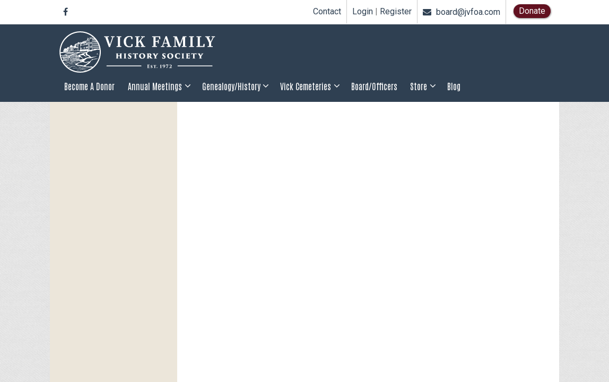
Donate (532, 11)
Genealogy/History (231, 86)
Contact (327, 11)
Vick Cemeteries (305, 86)
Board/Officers (374, 86)
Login (362, 11)
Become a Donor (89, 86)
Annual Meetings (155, 86)
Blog (453, 86)
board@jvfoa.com (461, 12)
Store (418, 86)
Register (396, 11)
